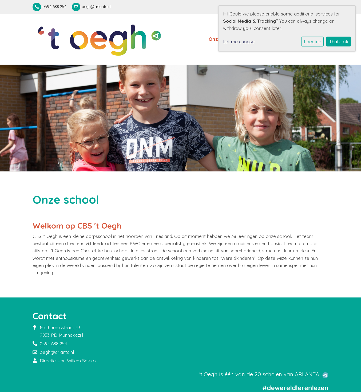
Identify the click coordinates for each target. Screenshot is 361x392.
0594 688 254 (54, 6)
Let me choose (239, 41)
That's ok (338, 41)
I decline (312, 41)
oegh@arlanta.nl (96, 6)
